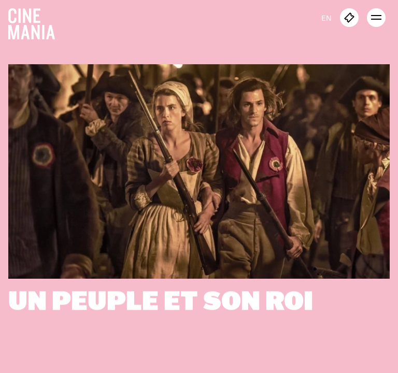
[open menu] (376, 17)
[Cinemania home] (35, 22)
